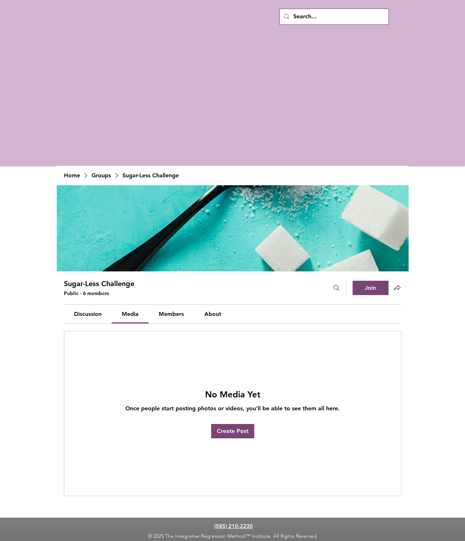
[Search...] (333, 16)
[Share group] (397, 287)
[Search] (336, 288)
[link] (88, 314)
